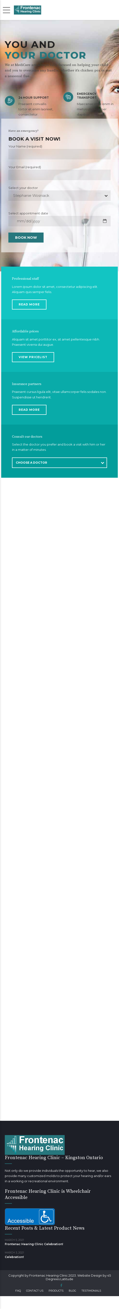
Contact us (34, 1290)
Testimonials (91, 1290)
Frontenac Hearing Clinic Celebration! (34, 1244)
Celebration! (14, 1257)
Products (56, 1290)
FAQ (18, 1290)
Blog (72, 1290)
